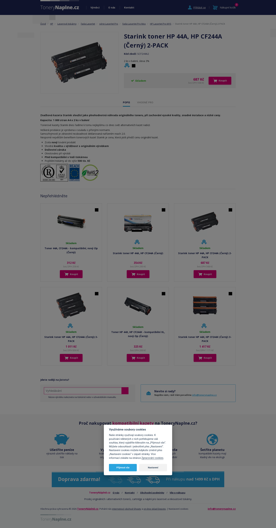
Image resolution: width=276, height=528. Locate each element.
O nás (111, 7)
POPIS (126, 102)
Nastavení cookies (178, 508)
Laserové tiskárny (67, 23)
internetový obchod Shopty (126, 508)
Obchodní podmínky (152, 492)
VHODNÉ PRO (145, 102)
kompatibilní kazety (133, 423)
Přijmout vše (122, 467)
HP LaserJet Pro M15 (160, 23)
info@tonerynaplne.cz (204, 395)
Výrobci (94, 7)
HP (51, 23)
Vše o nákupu (177, 492)
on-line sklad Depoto (155, 508)
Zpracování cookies (152, 458)
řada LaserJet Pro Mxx (134, 23)
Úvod (43, 23)
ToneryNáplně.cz (87, 508)
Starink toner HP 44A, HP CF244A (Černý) (138, 253)
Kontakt (129, 7)
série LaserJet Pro (108, 23)
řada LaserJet (88, 23)
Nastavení (153, 467)
